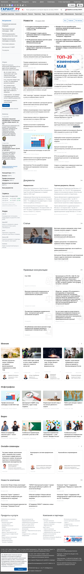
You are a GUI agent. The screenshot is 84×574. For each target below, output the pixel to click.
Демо (42, 2)
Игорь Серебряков (34, 375)
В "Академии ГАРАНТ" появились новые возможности (41, 505)
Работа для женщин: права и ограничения (73, 404)
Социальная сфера (52, 14)
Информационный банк (28, 521)
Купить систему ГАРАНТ (28, 524)
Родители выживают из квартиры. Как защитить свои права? (11, 240)
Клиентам (77, 2)
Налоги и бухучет (21, 14)
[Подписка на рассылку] (2, 5)
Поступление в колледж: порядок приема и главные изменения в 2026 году (37, 237)
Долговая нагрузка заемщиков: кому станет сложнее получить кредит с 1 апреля (67, 229)
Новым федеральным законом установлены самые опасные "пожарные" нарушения (65, 34)
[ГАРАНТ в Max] (12, 5)
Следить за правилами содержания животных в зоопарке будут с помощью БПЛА (68, 166)
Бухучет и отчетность (30, 286)
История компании (49, 521)
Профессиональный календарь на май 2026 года (36, 151)
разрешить (10, 65)
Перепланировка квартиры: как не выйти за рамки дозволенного (67, 249)
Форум (4, 211)
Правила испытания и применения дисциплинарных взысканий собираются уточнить (35, 126)
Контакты (66, 527)
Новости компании (49, 529)
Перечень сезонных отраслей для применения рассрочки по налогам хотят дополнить (68, 92)
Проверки (36, 113)
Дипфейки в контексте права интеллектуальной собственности (64, 236)
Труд (43, 14)
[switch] (23, 9)
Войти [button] (71, 5)
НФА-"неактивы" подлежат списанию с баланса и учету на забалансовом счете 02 (37, 96)
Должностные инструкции (10, 184)
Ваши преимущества (27, 519)
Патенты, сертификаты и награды (53, 522)
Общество (64, 81)
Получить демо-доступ (28, 525)
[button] (73, 9)
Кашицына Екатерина (53, 375)
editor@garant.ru (61, 555)
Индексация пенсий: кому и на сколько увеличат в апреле (52, 404)
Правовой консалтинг (7, 525)
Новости (28, 20)
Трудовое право (60, 306)
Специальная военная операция (9, 25)
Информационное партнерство (52, 532)
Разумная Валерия (76, 375)
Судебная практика (7, 14)
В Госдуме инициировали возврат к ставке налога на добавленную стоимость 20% (37, 28)
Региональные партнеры (70, 519)
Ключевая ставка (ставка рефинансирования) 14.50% (9, 205)
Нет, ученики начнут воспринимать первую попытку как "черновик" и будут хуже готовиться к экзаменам (11, 89)
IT (64, 238)
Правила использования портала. (40, 557)
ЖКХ (61, 14)
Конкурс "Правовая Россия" (71, 525)
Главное (70, 20)
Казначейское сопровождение (67, 452)
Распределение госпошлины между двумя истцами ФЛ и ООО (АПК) (11, 217)
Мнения (5, 343)
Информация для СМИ (50, 530)
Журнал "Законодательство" (9, 532)
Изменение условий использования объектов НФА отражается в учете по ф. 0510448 (68, 131)
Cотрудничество (68, 524)
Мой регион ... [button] (80, 214)
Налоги (57, 286)
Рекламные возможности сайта (73, 560)
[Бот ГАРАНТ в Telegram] (18, 5)
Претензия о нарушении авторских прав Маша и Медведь (11, 233)
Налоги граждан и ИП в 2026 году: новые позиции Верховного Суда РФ (66, 116)
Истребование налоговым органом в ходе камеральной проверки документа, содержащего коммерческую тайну (38, 328)
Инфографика (8, 386)
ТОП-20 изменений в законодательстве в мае (9, 35)
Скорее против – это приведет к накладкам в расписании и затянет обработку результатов (12, 96)
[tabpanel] (53, 37)
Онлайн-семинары (10, 446)
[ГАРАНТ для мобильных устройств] (4, 5)
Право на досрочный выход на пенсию (10, 246)
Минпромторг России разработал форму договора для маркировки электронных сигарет (35, 167)
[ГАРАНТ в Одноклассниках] (20, 5)
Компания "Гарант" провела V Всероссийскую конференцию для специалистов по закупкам (11, 496)
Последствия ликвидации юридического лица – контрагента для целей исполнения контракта (37, 313)
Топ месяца (78, 20)
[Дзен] (9, 5)
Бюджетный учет (37, 99)
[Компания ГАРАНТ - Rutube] (23, 5)
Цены (34, 2)
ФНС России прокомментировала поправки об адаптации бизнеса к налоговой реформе (68, 124)
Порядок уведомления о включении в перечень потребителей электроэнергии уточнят (35, 64)
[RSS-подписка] (26, 5)
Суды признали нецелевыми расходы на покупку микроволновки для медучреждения (37, 56)
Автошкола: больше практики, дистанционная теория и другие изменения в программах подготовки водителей (68, 257)
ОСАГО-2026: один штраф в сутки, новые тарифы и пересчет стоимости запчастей (31, 363)
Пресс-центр (46, 527)
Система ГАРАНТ (6, 524)
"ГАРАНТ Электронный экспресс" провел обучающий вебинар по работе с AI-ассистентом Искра (41, 487)
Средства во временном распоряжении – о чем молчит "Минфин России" (51, 434)
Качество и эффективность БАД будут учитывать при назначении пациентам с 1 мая (69, 41)
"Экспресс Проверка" (7, 542)
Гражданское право (30, 306)
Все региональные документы (61, 214)
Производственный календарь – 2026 (8, 30)
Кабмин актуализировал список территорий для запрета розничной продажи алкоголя (36, 111)
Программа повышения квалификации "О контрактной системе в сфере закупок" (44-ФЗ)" (10, 121)
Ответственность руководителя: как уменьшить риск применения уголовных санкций (37, 89)
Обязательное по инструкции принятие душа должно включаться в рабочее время (37, 158)
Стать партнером (64, 2)
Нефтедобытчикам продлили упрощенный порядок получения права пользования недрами (67, 139)
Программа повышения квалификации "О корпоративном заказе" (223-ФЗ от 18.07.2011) (11, 148)
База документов (7, 188)
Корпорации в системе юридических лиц (41, 453)
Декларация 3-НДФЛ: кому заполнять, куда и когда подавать (30, 404)
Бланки (7, 176)
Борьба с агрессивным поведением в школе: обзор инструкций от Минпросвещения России (73, 363)
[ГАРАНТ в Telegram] (15, 5)
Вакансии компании (49, 524)
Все (65, 20)
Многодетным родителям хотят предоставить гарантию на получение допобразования (38, 47)
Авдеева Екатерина (13, 375)
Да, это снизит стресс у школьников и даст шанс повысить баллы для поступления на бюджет (10, 74)
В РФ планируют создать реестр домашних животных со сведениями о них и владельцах (38, 34)
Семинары (51, 2)
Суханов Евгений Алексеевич (44, 465)
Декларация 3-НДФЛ (8, 47)
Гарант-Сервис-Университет (34, 570)
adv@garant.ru (61, 560)
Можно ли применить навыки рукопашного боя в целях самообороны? (10, 226)
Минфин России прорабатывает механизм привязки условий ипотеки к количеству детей (68, 28)
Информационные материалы (30, 522)
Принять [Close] (20, 569)
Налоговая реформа (8, 44)
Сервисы (5, 193)
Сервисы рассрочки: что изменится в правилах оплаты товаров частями (65, 242)
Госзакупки (5, 50)
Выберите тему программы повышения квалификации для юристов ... (9, 167)
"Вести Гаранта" (6, 530)
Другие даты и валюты (8, 202)
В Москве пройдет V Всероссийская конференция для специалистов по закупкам (40, 496)
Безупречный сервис (7, 522)
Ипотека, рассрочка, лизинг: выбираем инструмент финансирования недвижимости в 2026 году (9, 365)
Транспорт (78, 14)
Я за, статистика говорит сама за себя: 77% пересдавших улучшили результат (12, 81)
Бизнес (30, 14)
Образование (69, 14)
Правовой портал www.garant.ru (10, 529)
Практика (37, 14)
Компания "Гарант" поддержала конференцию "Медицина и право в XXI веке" (69, 487)
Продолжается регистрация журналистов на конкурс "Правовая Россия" (14, 505)
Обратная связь (48, 525)
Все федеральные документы (30, 214)
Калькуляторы (8, 173)
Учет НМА (28, 276)
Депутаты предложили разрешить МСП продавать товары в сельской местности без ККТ (69, 47)
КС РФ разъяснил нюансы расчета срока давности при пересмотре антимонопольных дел (39, 41)
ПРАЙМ (4, 527)
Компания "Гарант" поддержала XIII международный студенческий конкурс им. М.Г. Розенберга (69, 496)
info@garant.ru (49, 568)
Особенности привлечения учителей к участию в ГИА (30, 433)
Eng (80, 5)
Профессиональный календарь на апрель (9, 40)
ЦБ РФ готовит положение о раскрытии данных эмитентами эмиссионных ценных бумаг (37, 103)
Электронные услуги (7, 540)
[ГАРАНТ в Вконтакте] (7, 5)
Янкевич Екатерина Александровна (13, 465)
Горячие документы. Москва (64, 185)
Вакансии (15, 2)
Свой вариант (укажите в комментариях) (10, 101)
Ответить (6, 105)
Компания (4, 2)
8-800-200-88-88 (61, 549)
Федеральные (28, 185)
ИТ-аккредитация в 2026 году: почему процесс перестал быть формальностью (51, 363)
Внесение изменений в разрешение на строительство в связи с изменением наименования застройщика (37, 293)
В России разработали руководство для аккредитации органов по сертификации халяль (66, 158)
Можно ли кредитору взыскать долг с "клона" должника (8, 434)
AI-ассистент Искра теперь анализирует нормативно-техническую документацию (13, 486)
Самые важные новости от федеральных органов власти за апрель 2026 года (35, 118)
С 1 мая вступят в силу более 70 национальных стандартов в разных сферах (68, 85)
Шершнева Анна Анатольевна (72, 465)
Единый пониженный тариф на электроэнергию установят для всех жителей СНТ (67, 148)
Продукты (25, 2)
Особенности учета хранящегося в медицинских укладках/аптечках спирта (73, 434)
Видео (4, 416)
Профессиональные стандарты (8, 179)
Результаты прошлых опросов (10, 108)
